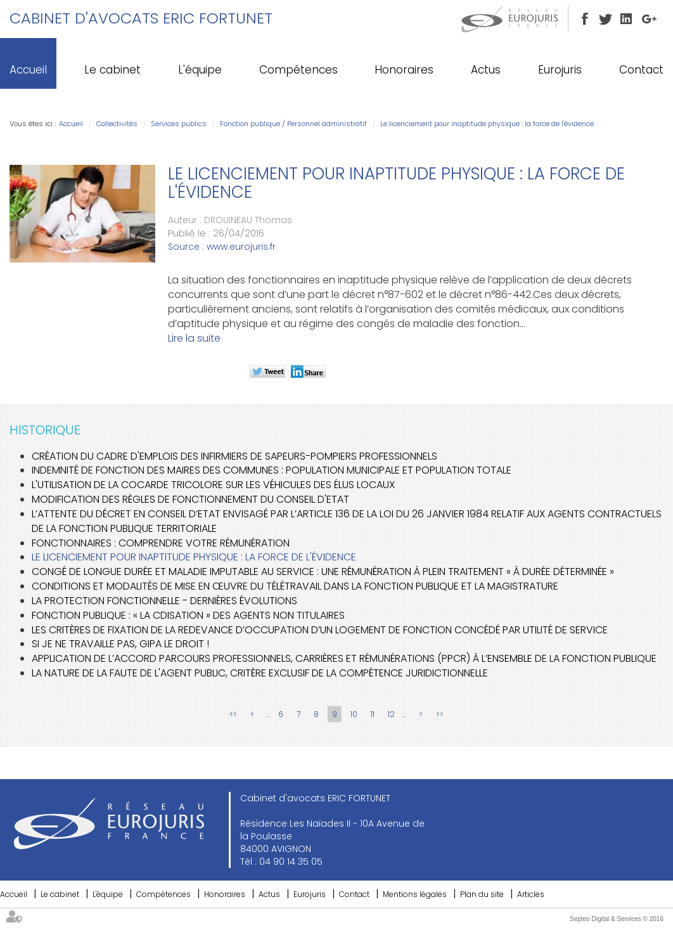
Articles (530, 894)
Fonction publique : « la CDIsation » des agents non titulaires (188, 615)
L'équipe (200, 69)
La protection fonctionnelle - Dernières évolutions (164, 600)
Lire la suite (194, 338)
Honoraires (404, 69)
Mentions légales (415, 894)
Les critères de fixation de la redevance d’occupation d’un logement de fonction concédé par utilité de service (320, 630)
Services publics (179, 124)
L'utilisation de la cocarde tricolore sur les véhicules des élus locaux (213, 484)
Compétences (298, 69)
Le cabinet (112, 69)
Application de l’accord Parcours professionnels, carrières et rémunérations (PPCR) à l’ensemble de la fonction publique (344, 658)
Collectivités (117, 124)
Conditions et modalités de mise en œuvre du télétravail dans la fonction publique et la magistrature (295, 586)
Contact (641, 69)
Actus (486, 69)
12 (391, 714)
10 (353, 714)
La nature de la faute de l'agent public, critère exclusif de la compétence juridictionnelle (260, 673)
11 (373, 714)
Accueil (28, 69)
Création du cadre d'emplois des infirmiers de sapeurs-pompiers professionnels (234, 456)
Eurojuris (560, 69)
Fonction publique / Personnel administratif (293, 124)
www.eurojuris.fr (241, 246)
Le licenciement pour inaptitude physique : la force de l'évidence (487, 124)
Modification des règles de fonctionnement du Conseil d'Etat (190, 499)
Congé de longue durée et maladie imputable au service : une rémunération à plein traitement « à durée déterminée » (323, 571)
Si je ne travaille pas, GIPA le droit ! (120, 643)
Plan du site (482, 894)
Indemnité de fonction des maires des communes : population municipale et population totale (271, 470)
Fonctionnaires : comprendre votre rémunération (161, 543)
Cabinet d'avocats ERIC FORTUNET (141, 18)
